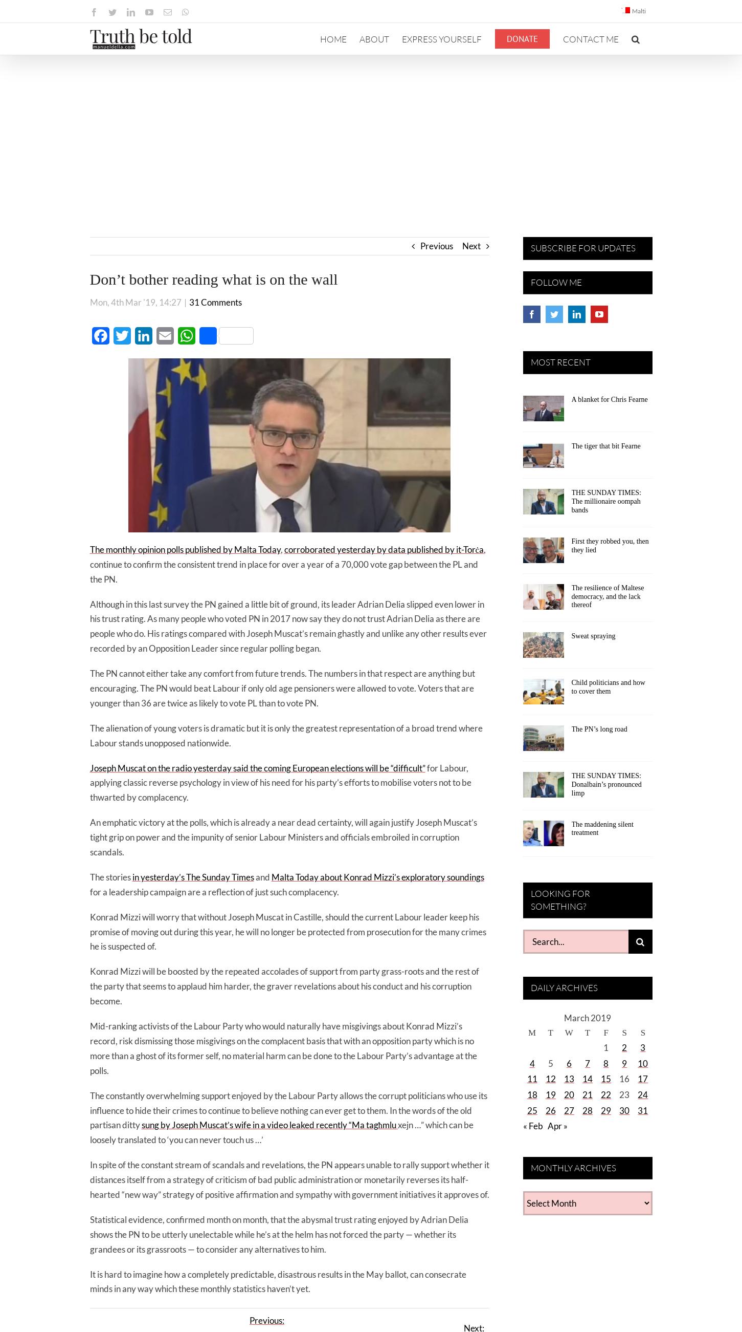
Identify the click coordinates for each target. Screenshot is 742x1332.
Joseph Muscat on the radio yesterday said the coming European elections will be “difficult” (257, 768)
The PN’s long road (599, 729)
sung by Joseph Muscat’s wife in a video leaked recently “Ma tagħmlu (270, 1125)
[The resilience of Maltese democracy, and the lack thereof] (543, 600)
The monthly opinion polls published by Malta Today (185, 549)
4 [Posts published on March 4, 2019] (532, 1063)
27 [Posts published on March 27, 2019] (569, 1110)
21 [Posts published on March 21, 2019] (587, 1094)
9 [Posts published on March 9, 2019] (624, 1063)
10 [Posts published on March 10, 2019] (643, 1063)
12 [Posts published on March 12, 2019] (551, 1078)
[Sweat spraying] (543, 648)
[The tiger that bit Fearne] (543, 458)
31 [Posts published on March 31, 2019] (643, 1110)
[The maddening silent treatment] (543, 837)
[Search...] (575, 942)
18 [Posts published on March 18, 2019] (532, 1094)
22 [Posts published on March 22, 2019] (606, 1094)
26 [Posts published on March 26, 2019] (551, 1110)
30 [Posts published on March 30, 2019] (624, 1110)
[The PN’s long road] (543, 741)
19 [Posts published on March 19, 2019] (551, 1094)
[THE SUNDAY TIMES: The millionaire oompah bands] (543, 505)
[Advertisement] (371, 132)
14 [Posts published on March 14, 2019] (587, 1078)
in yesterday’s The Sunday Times (193, 877)
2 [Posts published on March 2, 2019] (624, 1047)
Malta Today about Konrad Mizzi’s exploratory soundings (378, 877)
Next (471, 246)
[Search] (640, 942)
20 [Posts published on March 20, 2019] (569, 1094)
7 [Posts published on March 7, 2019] (587, 1063)
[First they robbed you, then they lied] (543, 554)
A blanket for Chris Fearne (610, 399)
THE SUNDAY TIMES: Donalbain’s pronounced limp (607, 784)
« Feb (533, 1126)
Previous (436, 246)
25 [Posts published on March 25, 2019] (532, 1110)
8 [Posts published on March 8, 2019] (606, 1063)
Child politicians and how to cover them (608, 687)
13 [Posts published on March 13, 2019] (569, 1078)
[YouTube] (599, 314)
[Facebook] (532, 314)
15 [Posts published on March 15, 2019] (606, 1078)
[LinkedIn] (577, 314)
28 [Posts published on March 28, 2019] (587, 1110)
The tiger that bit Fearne (606, 446)
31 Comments (215, 302)
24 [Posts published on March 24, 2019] (643, 1094)
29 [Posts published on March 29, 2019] (606, 1110)
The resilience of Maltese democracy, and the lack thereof (608, 596)
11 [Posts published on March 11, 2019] (532, 1078)
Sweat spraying (594, 636)
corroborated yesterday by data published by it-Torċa (384, 549)
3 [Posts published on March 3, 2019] (642, 1047)
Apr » (558, 1126)
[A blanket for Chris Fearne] (543, 412)
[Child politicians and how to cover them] (543, 695)
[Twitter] (554, 314)
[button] (636, 39)
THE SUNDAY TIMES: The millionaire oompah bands (606, 501)
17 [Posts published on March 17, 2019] (643, 1078)
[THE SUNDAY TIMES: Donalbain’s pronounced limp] (543, 788)
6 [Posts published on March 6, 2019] (569, 1063)
